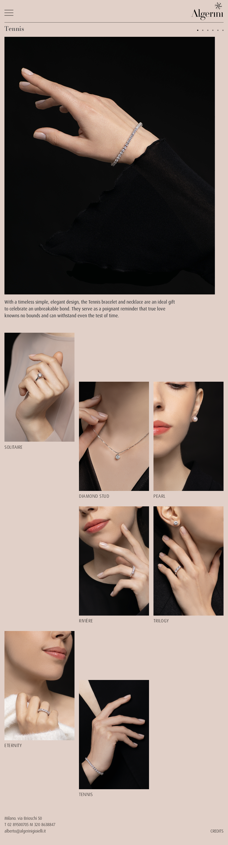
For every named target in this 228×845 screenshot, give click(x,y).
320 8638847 (44, 824)
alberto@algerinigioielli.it (25, 831)
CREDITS (217, 831)
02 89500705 (17, 824)
